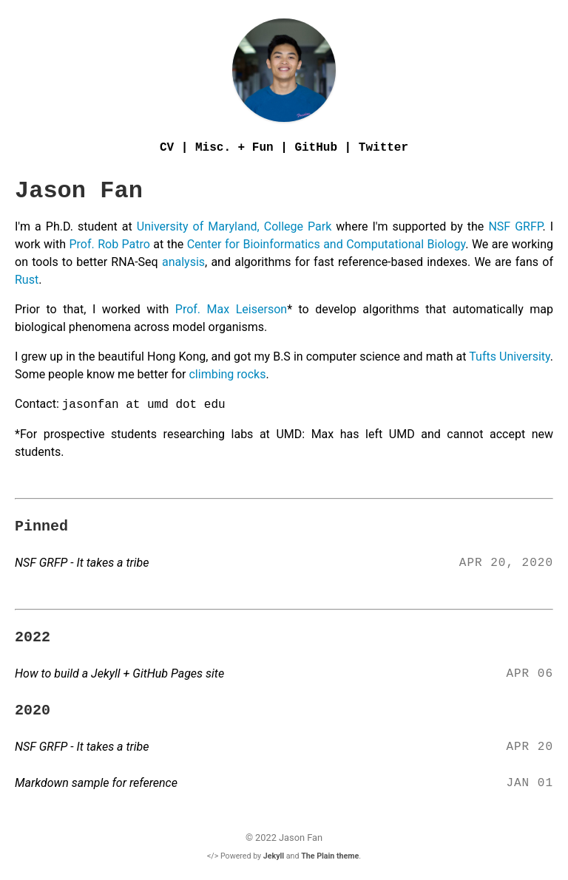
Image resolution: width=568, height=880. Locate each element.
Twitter (383, 148)
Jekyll (273, 856)
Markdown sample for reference (96, 783)
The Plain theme (330, 856)
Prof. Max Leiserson (231, 309)
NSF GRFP (515, 226)
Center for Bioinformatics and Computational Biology (326, 244)
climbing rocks (227, 374)
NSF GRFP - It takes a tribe (82, 563)
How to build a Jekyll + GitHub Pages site (119, 673)
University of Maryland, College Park (236, 226)
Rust (26, 280)
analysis (183, 262)
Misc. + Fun (234, 148)
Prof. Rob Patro (111, 244)
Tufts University (508, 356)
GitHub (315, 148)
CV (167, 148)
